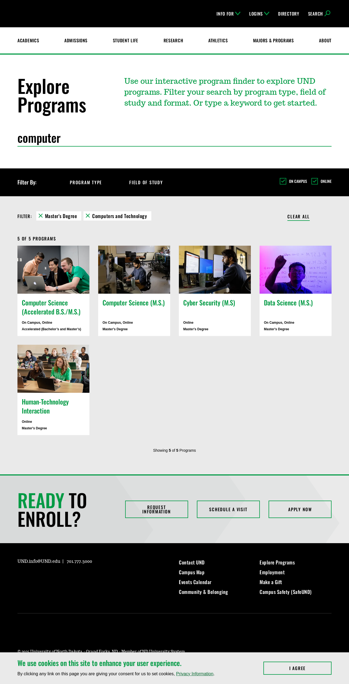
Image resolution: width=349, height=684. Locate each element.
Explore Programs (277, 562)
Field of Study (151, 182)
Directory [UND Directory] (288, 13)
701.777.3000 (79, 561)
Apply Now (300, 509)
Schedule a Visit (228, 509)
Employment (272, 572)
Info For (228, 13)
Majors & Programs (273, 40)
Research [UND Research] (173, 40)
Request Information (156, 509)
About (325, 40)
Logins (259, 13)
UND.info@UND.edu (38, 561)
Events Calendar (195, 581)
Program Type (91, 182)
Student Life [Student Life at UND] (126, 40)
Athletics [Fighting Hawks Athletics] (218, 40)
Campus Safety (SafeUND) (286, 591)
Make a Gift (271, 581)
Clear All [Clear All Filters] (298, 217)
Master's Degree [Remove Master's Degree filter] (61, 215)
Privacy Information (194, 673)
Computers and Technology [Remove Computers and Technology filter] (119, 215)
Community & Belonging (203, 591)
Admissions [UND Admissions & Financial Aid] (76, 40)
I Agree (310, 668)
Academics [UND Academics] (28, 40)
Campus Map (191, 572)
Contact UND (192, 562)
